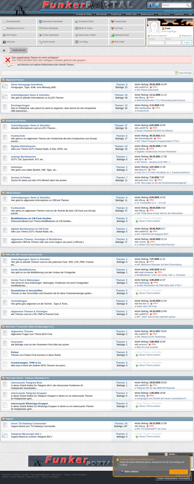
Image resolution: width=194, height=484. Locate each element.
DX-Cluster (10, 35)
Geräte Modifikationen (23, 269)
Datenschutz (56, 474)
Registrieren (185, 35)
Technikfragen (19, 301)
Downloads (101, 14)
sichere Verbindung (50, 477)
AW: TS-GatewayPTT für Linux (151, 429)
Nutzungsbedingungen (40, 474)
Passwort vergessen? (157, 35)
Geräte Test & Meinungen (25, 280)
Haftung (16, 474)
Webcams (9, 41)
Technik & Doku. (84, 14)
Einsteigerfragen (20, 105)
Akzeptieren (178, 471)
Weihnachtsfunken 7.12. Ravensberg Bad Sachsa (161, 100)
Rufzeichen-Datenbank (51, 21)
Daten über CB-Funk (147, 306)
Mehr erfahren (129, 471)
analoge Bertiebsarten (23, 156)
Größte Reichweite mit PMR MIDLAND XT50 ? (159, 285)
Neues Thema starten (147, 221)
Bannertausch (147, 14)
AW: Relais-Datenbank (147, 90)
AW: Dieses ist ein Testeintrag (150, 336)
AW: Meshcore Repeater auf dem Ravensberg (158, 264)
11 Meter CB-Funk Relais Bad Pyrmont (155, 244)
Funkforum (116, 14)
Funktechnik (18, 135)
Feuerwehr (17, 341)
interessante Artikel (85, 35)
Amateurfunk (118, 21)
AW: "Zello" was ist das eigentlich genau (155, 317)
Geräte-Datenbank (49, 35)
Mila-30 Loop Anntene (147, 347)
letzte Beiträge (183, 73)
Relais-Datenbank (48, 28)
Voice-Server (164, 14)
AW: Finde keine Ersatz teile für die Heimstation (159, 213)
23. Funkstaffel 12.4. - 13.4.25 (151, 203)
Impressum (6, 474)
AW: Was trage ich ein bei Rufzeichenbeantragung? (161, 183)
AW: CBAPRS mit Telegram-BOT (152, 234)
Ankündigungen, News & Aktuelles (30, 125)
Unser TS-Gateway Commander (28, 423)
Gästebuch (179, 14)
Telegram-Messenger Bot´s (26, 434)
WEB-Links (131, 14)
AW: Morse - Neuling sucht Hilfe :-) (153, 162)
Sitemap (67, 474)
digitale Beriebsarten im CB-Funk (29, 228)
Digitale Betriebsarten (23, 146)
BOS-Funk (117, 41)
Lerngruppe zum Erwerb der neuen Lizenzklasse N (161, 398)
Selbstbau (16, 167)
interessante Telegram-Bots (26, 382)
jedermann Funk (120, 35)
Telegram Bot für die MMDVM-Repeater (156, 388)
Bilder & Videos (84, 28)
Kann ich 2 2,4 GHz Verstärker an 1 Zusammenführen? (163, 172)
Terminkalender (11, 21)
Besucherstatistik (80, 474)
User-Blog (81, 41)
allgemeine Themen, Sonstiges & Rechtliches (36, 239)
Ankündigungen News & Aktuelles (30, 95)
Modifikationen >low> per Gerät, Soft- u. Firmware (161, 275)
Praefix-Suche (47, 41)
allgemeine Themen (22, 331)
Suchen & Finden (20, 177)
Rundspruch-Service (13, 28)
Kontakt (25, 474)
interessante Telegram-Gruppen (29, 393)
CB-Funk (117, 28)
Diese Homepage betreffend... (27, 84)
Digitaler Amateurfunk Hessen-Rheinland (156, 151)
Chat (190, 14)
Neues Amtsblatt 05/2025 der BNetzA (155, 130)
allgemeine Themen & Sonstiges (29, 311)
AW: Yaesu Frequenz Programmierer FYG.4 (157, 141)
